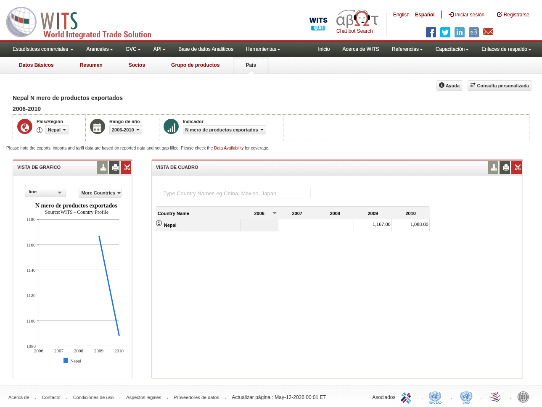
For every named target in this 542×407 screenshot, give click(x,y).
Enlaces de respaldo (506, 49)
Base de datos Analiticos (205, 49)
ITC (407, 396)
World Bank (525, 396)
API (159, 49)
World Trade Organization (495, 396)
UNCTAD (436, 396)
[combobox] (45, 192)
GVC (133, 49)
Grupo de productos (195, 65)
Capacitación (452, 49)
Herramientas (263, 49)
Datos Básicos (36, 65)
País (251, 65)
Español (425, 15)
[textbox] (237, 193)
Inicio (324, 49)
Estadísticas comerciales (43, 49)
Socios (137, 65)
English (401, 15)
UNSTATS (466, 396)
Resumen (91, 65)
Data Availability (229, 148)
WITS (84, 21)
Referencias (407, 49)
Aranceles (99, 49)
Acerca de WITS (360, 49)
